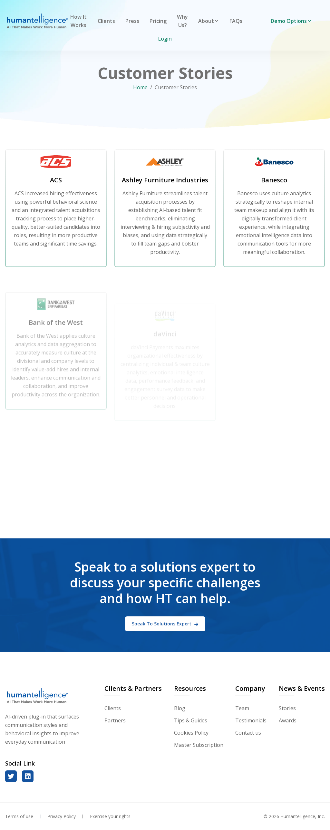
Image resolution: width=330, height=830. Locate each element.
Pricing (158, 20)
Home (140, 87)
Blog (179, 708)
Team (242, 708)
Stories (287, 708)
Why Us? (182, 21)
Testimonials (251, 720)
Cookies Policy (191, 732)
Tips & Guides (190, 720)
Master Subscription (198, 744)
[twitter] (11, 776)
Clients (106, 20)
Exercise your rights (110, 816)
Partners (115, 720)
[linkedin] (28, 776)
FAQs (235, 20)
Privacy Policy (61, 816)
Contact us (248, 732)
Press (132, 20)
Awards (287, 720)
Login (165, 38)
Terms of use (19, 816)
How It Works (78, 21)
